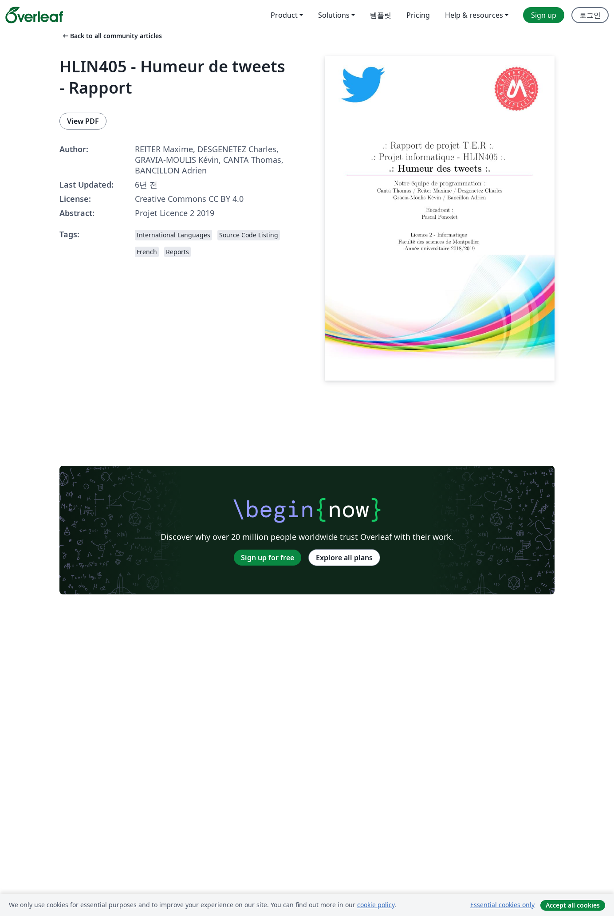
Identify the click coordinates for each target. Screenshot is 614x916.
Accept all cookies (573, 905)
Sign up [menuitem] (543, 15)
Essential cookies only (502, 904)
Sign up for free (267, 557)
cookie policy (375, 904)
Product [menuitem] (284, 15)
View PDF (83, 121)
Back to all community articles (111, 35)
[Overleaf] (34, 15)
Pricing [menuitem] (418, 15)
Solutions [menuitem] (334, 15)
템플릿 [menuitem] (380, 15)
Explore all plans (344, 557)
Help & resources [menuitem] (474, 15)
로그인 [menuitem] (590, 15)
